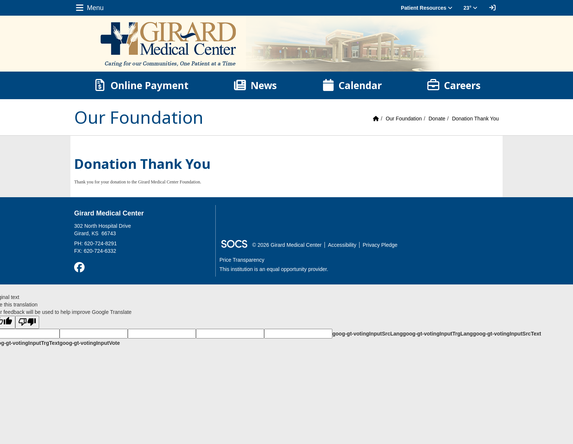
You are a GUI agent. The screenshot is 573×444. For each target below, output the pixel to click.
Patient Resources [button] (426, 8)
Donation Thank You (475, 119)
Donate (436, 119)
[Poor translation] (27, 322)
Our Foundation (404, 119)
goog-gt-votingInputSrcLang (367, 334)
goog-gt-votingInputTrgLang (438, 334)
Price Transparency (242, 260)
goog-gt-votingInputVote (89, 343)
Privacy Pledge (380, 245)
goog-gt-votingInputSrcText (507, 334)
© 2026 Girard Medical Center (287, 245)
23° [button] (470, 8)
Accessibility (342, 245)
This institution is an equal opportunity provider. (273, 269)
